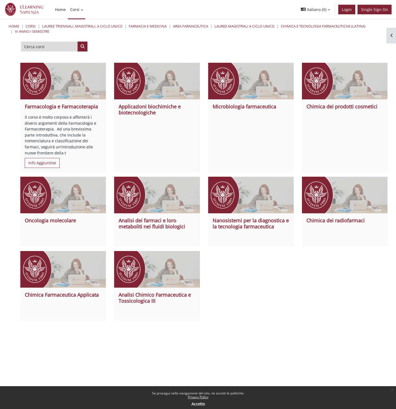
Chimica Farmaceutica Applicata (62, 294)
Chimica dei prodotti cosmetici (341, 106)
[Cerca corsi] (49, 46)
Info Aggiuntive (42, 162)
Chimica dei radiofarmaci (335, 220)
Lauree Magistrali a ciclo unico (244, 26)
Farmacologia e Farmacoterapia (61, 106)
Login (347, 9)
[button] (315, 9)
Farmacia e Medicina (148, 26)
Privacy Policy (198, 397)
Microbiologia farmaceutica (244, 106)
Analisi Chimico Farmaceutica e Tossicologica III (155, 297)
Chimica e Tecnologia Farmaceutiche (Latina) (323, 26)
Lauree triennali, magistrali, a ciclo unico (82, 26)
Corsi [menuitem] (74, 9)
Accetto (198, 404)
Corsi (31, 26)
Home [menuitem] (60, 9)
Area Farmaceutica (190, 26)
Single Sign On (374, 9)
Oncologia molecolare (50, 220)
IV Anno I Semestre (32, 31)
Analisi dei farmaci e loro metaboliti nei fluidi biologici (152, 223)
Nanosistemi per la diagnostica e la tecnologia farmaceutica (251, 223)
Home (14, 26)
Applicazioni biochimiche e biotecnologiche (150, 109)
